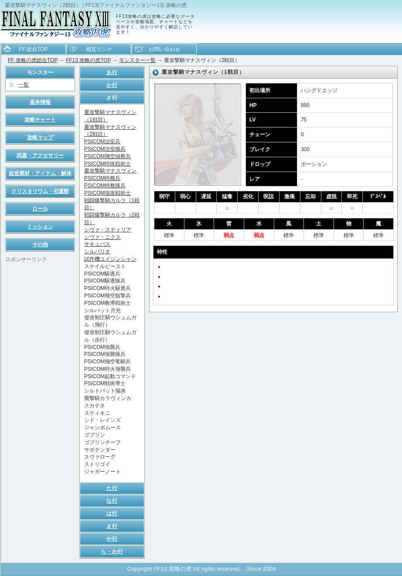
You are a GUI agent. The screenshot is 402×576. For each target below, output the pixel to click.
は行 (112, 513)
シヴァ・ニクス (102, 237)
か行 (112, 85)
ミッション (40, 227)
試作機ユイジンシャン (110, 259)
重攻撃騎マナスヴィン (110, 171)
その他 (40, 244)
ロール (40, 209)
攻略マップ (40, 138)
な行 (112, 501)
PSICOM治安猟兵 (105, 149)
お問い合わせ (164, 49)
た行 (112, 488)
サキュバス (97, 244)
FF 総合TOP (33, 49)
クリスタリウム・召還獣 (40, 191)
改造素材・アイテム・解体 (40, 173)
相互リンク (99, 49)
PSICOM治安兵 (102, 141)
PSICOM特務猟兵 (105, 186)
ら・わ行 (112, 551)
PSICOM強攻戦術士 (107, 193)
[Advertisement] (40, 394)
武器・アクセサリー (40, 155)
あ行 (112, 72)
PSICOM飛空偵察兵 (107, 156)
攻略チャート (40, 120)
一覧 (23, 85)
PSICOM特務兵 (102, 178)
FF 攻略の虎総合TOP (33, 60)
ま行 (112, 526)
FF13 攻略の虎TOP (88, 60)
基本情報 (40, 102)
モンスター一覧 (137, 60)
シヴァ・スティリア (107, 230)
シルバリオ (97, 251)
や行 (112, 539)
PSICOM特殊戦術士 (107, 164)
